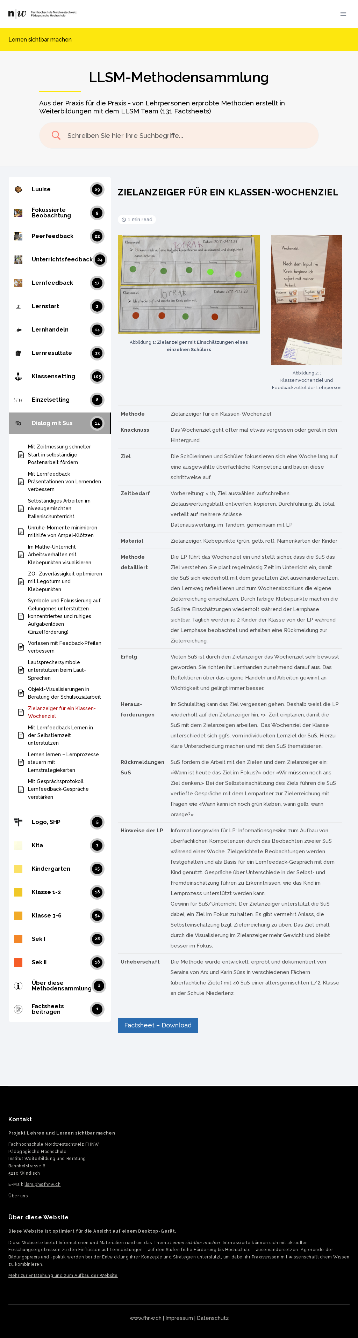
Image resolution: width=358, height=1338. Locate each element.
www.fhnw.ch (146, 1318)
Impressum (179, 1318)
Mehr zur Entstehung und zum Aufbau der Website (63, 1275)
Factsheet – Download (158, 1025)
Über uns (18, 1196)
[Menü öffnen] (343, 13)
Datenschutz (213, 1318)
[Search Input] (187, 135)
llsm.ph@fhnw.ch (42, 1184)
